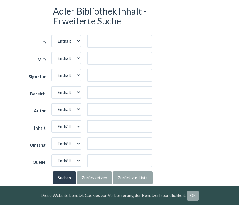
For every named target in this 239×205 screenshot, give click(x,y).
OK (193, 195)
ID (43, 42)
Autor (40, 110)
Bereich (38, 93)
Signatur (37, 76)
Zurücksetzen (94, 177)
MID (42, 59)
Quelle (39, 162)
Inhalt (40, 127)
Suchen (64, 177)
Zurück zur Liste (133, 177)
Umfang (38, 144)
